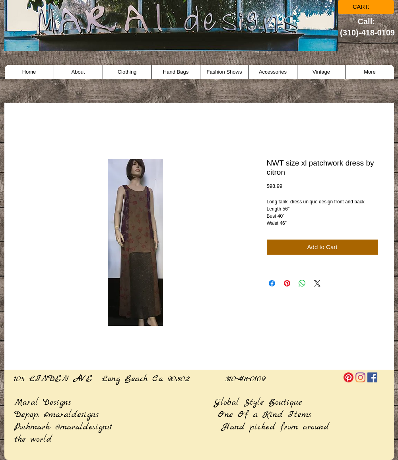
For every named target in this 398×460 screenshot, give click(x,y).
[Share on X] (317, 283)
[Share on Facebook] (272, 283)
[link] (366, 7)
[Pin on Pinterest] (287, 283)
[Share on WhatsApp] (302, 283)
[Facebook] (372, 377)
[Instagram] (360, 377)
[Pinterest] (348, 377)
